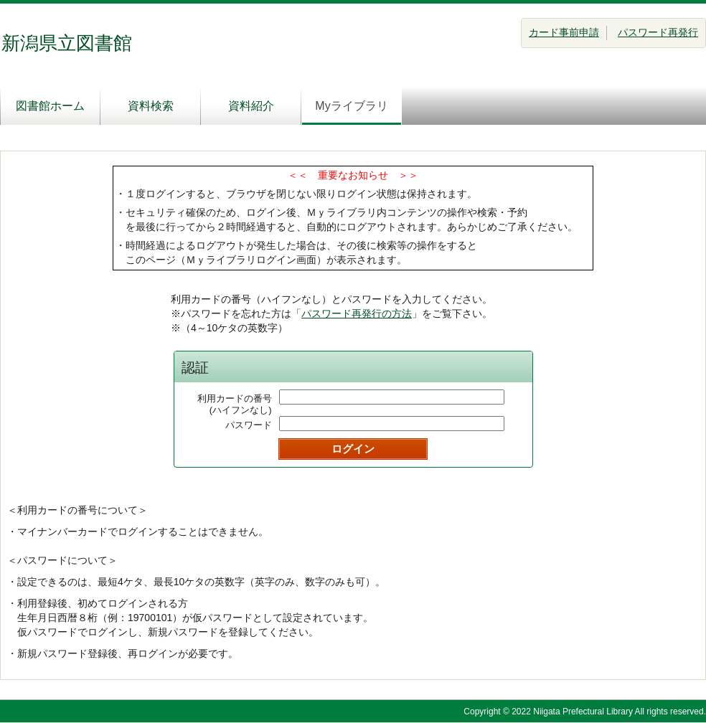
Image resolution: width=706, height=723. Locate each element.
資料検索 (151, 106)
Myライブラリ (351, 106)
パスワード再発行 (658, 32)
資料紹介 (251, 106)
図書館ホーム (50, 106)
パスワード (248, 425)
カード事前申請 (564, 32)
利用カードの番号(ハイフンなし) (234, 404)
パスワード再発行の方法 (356, 313)
